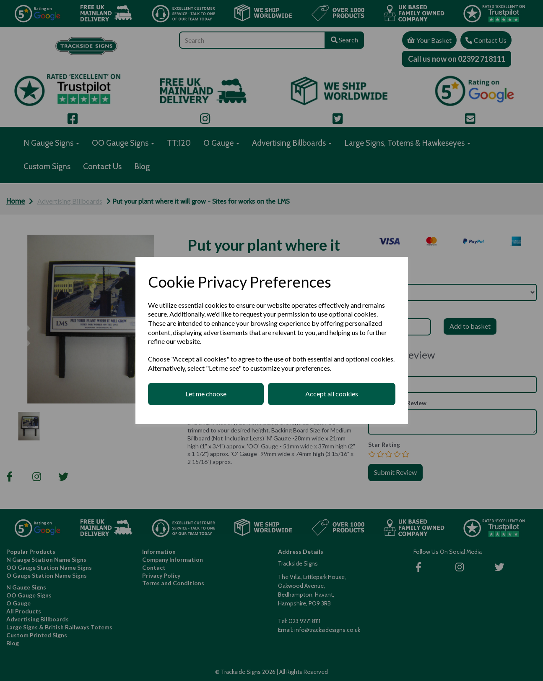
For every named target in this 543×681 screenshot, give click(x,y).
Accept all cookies (331, 394)
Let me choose (205, 394)
